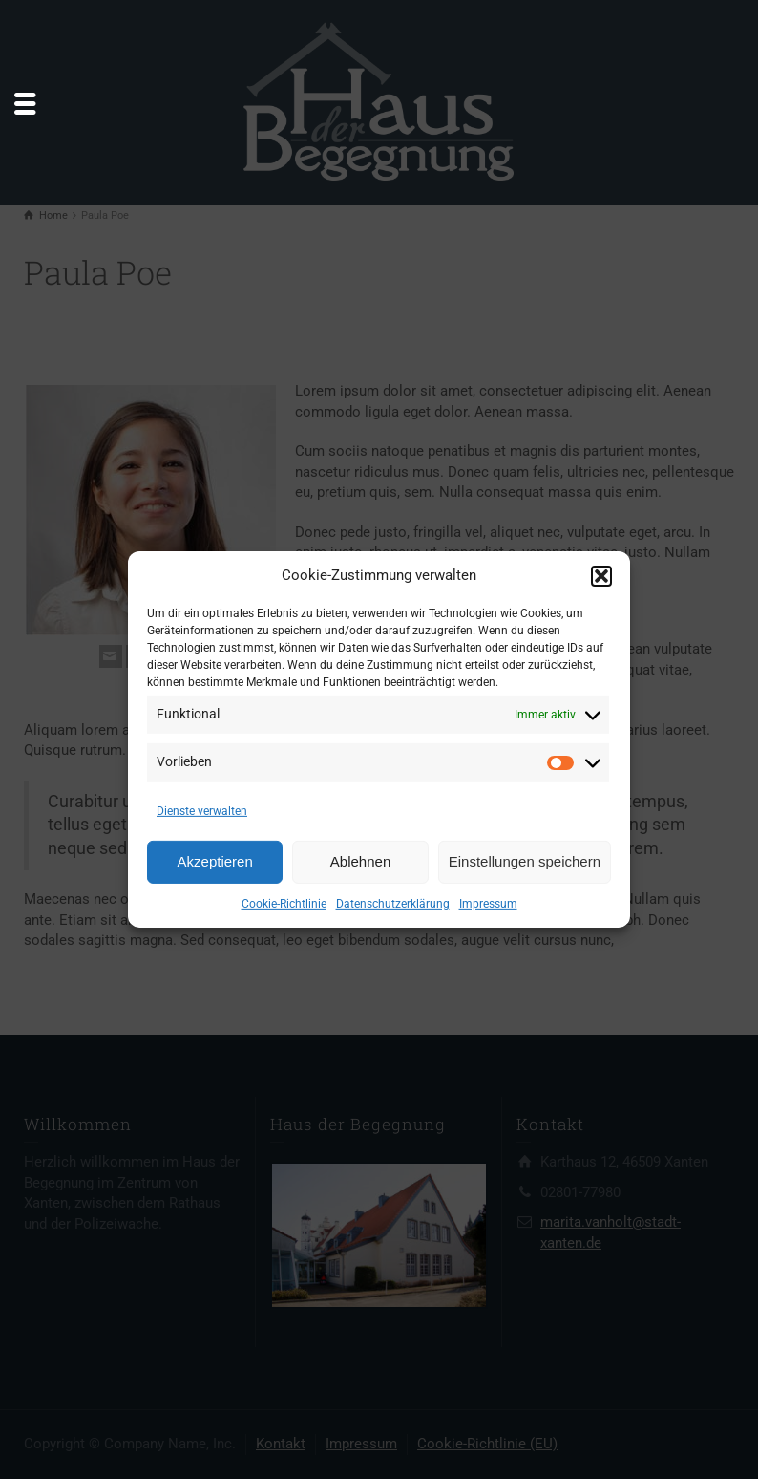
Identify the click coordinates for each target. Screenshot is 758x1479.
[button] (601, 576)
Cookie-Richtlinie (284, 904)
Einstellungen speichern (524, 861)
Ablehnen (360, 861)
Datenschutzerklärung (393, 904)
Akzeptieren (215, 861)
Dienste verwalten (202, 811)
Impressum (488, 904)
